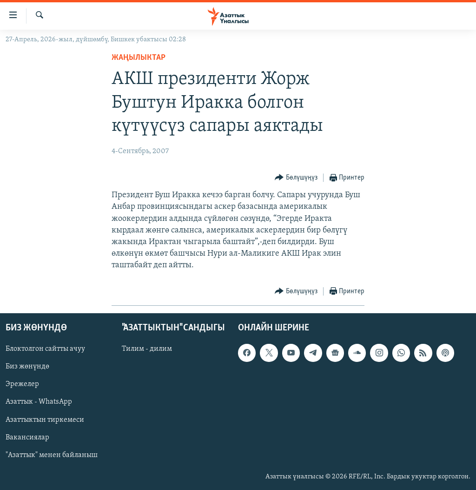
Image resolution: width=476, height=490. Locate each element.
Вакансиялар (27, 437)
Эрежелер (22, 384)
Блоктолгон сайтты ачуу (45, 349)
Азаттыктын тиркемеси (45, 419)
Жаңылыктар (138, 57)
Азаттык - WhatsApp (39, 402)
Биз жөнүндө (27, 366)
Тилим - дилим (147, 349)
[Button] (296, 178)
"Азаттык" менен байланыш (52, 454)
